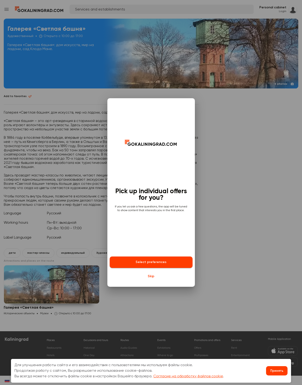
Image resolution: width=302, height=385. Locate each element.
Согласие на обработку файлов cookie (188, 376)
